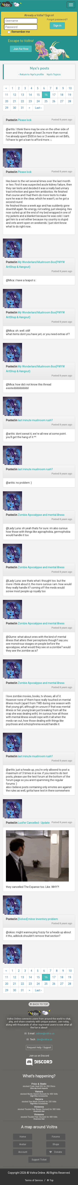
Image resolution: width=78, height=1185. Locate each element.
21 (14, 101)
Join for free (20, 49)
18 (61, 94)
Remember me (19, 31)
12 (14, 94)
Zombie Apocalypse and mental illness (41, 514)
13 (22, 94)
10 (70, 88)
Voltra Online (11, 4)
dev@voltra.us (44, 1039)
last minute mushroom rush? (35, 420)
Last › (38, 107)
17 (53, 94)
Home (23, 1136)
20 (6, 101)
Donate (55, 1152)
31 (22, 107)
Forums (56, 1136)
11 (6, 94)
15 (38, 94)
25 (46, 101)
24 (38, 101)
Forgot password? (57, 19)
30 (14, 107)
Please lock (24, 120)
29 (6, 107)
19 (69, 94)
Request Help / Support (39, 1047)
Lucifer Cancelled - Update (34, 822)
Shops (56, 1144)
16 (46, 94)
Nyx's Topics (54, 74)
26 (53, 101)
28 (69, 101)
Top (50, 1180)
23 (30, 101)
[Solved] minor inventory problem (38, 919)
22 (22, 101)
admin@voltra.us (45, 1033)
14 (30, 94)
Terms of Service (34, 1180)
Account (22, 1152)
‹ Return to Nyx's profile (31, 74)
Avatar (22, 1144)
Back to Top (39, 1004)
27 (61, 101)
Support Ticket (39, 1159)
